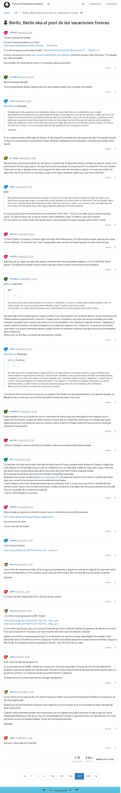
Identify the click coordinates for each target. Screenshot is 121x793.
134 (52, 776)
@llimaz (8, 284)
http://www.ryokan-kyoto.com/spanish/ (51, 55)
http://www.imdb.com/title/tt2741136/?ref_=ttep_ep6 (31, 620)
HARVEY (13, 33)
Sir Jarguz (14, 158)
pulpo (12, 592)
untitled (13, 540)
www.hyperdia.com (49, 477)
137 (79, 776)
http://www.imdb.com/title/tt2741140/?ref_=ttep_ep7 (31, 624)
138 (88, 776)
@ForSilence (10, 106)
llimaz (12, 101)
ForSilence (14, 77)
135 (61, 776)
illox (11, 459)
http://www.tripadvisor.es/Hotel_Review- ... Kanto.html (30, 45)
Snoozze (14, 564)
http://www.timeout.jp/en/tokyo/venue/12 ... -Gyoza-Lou (71, 50)
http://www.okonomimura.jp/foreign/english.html (28, 517)
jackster (13, 234)
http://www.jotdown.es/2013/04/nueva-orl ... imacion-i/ (31, 550)
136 (70, 776)
